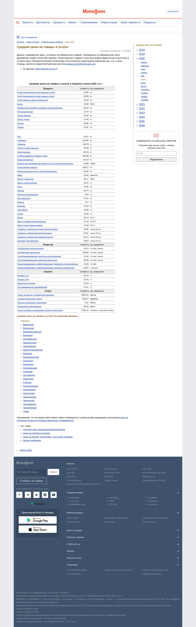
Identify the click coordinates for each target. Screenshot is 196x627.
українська (172, 11)
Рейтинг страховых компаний (155, 570)
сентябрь (145, 89)
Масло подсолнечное (27, 183)
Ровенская (28, 379)
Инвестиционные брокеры (153, 473)
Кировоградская (31, 357)
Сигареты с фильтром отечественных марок (37, 229)
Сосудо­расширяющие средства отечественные (39, 256)
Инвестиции (109, 22)
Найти (53, 472)
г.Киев (26, 411)
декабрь (145, 100)
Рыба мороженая (25, 160)
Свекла (20, 202)
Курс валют (72, 469)
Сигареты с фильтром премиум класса (35, 237)
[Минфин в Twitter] (36, 495)
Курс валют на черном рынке (155, 518)
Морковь (21, 206)
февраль (145, 66)
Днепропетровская (32, 332)
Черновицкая (29, 404)
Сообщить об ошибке (31, 481)
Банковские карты (113, 473)
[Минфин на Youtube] (54, 495)
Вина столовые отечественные (31, 221)
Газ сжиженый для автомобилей (32, 287)
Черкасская (28, 400)
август (144, 86)
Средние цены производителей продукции (44, 429)
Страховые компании (151, 574)
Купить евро (110, 522)
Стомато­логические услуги (29, 299)
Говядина (21, 140)
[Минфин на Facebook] (19, 495)
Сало (19, 187)
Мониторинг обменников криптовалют (83, 484)
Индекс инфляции (32, 440)
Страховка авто (73, 574)
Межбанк (71, 477)
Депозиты (43, 22)
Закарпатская (29, 342)
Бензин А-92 (23, 275)
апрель (144, 72)
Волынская (28, 328)
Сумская (27, 382)
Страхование (88, 22)
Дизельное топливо (26, 283)
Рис (19, 136)
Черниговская (30, 407)
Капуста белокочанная (27, 194)
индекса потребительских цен (80, 64)
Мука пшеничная (25, 112)
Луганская (28, 361)
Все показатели (29, 37)
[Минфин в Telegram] (28, 495)
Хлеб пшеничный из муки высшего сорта (36, 92)
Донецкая (28, 335)
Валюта (28, 22)
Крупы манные (24, 115)
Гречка (20, 123)
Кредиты (59, 22)
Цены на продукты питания (36, 433)
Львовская (28, 364)
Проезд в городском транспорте (32, 302)
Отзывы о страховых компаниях (119, 570)
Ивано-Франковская (33, 350)
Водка (20, 218)
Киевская (27, 353)
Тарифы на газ (148, 477)
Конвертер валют (74, 480)
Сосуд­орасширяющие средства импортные (37, 260)
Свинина (21, 144)
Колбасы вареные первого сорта (32, 156)
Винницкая (28, 324)
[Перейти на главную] (98, 11)
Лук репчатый (23, 198)
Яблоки (20, 191)
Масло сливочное (25, 179)
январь (144, 62)
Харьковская (29, 389)
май (142, 76)
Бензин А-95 (23, 279)
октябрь (144, 93)
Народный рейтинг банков (153, 480)
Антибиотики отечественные (30, 248)
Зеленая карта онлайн (77, 570)
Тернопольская (30, 386)
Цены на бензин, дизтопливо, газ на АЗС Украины (48, 437)
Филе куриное (23, 152)
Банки (72, 22)
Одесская (27, 371)
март (143, 69)
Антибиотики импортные (28, 252)
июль (143, 83)
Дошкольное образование (29, 306)
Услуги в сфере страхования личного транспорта (40, 310)
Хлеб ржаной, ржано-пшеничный (32, 100)
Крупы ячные (23, 119)
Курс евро (146, 469)
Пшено (20, 127)
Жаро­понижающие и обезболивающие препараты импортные (45, 268)
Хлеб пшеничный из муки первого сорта (35, 96)
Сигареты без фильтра (27, 241)
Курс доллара (111, 469)
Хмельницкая (29, 397)
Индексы (150, 22)
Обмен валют (73, 518)
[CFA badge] (23, 585)
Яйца (19, 175)
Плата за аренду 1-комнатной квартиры (35, 295)
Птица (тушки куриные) (28, 148)
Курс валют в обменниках (116, 518)
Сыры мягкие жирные (27, 167)
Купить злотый (148, 522)
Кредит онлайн (111, 480)
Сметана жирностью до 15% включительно (37, 171)
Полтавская (29, 375)
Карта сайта (26, 450)
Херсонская (29, 393)
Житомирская (30, 339)
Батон (20, 104)
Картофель (22, 210)
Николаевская (30, 368)
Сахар (20, 214)
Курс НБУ (71, 473)
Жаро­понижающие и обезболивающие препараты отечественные (47, 264)
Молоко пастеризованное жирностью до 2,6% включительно (45, 163)
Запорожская (29, 346)
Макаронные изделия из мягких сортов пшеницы (39, 108)
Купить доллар (73, 522)
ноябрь (144, 96)
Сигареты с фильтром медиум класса (34, 233)
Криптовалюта (130, 22)
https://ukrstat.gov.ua (45, 69)
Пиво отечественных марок (29, 225)
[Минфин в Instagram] (45, 495)
